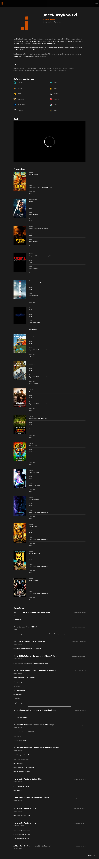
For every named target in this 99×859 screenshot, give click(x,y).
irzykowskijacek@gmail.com (53, 22)
